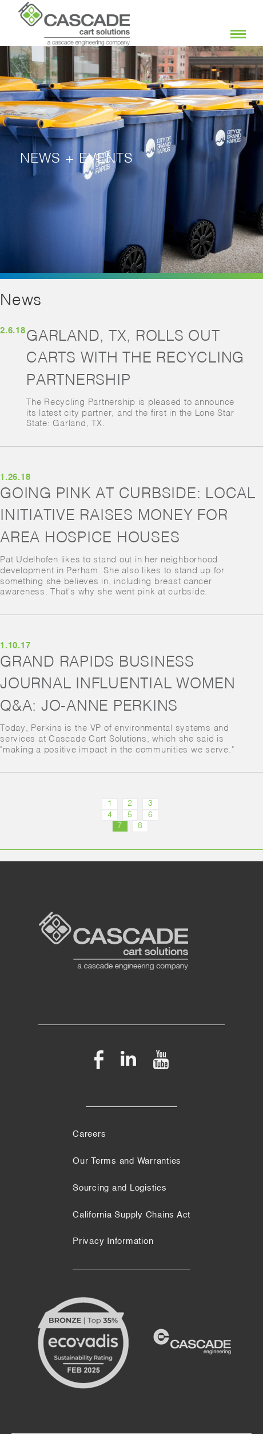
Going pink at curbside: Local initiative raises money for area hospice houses (128, 516)
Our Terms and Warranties (127, 1161)
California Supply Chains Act (131, 1215)
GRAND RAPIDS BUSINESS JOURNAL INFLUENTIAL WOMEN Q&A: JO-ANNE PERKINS (118, 684)
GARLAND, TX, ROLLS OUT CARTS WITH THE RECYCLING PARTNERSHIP (135, 358)
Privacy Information (113, 1242)
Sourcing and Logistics (120, 1188)
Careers (89, 1134)
